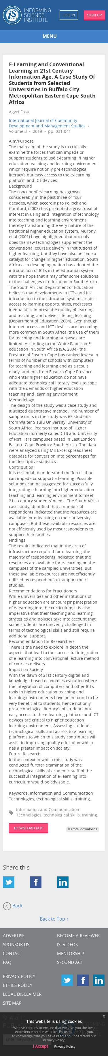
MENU (50, 36)
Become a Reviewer (78, 936)
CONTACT (12, 954)
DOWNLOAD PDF (28, 828)
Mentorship (70, 954)
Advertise (13, 936)
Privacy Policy (19, 977)
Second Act (70, 963)
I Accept (40, 1047)
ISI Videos (67, 945)
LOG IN (68, 15)
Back (12, 906)
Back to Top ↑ (54, 919)
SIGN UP (94, 15)
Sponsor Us (16, 945)
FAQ (7, 963)
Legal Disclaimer (22, 995)
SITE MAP (12, 1003)
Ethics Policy (17, 986)
